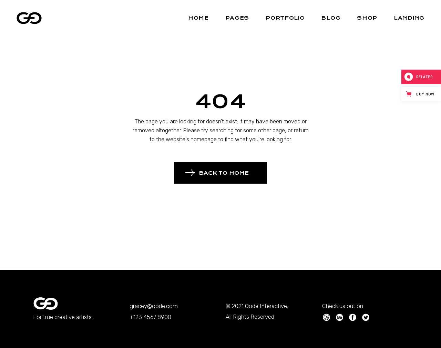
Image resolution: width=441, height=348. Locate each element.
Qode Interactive (266, 306)
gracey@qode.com (154, 306)
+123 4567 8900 (150, 317)
